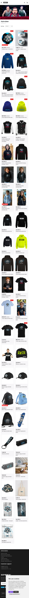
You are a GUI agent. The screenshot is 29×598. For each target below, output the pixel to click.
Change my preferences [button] (14, 594)
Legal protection (4, 558)
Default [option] (6, 26)
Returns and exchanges (5, 554)
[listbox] (9, 26)
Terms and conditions (5, 559)
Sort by (2, 26)
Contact (2, 557)
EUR (3, 593)
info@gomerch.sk (4, 566)
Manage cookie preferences (6, 561)
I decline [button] (16, 591)
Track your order (4, 553)
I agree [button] (10, 591)
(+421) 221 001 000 (4, 567)
